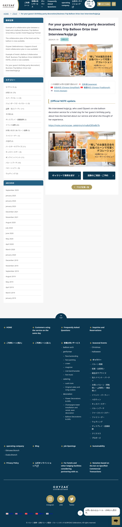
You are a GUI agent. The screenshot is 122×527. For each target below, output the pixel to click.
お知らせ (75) (11, 92)
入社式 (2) (9, 141)
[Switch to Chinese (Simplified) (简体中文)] (65, 87)
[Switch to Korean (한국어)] (59, 90)
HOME (6, 14)
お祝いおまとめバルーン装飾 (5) (18, 130)
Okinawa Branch (12, 450)
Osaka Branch (11, 455)
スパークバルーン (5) (13, 98)
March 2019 (10, 293)
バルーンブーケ (98, 408)
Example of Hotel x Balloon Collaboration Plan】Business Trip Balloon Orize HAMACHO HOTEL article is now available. (23, 57)
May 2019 (9, 282)
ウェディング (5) (12, 173)
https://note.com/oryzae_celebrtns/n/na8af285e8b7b (74, 125)
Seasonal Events (99, 343)
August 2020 (10, 222)
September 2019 (12, 271)
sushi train (69, 383)
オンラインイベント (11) (15, 157)
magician (69, 367)
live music (69, 374)
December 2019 (12, 260)
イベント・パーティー (101, 395)
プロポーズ (96, 438)
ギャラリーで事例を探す (63, 175)
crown (67, 363)
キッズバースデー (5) (13, 152)
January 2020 (11, 255)
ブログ (14, 14)
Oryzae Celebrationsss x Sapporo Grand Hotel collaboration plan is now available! (22, 47)
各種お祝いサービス (72, 343)
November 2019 (12, 266)
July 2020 (9, 228)
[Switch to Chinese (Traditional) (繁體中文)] (95, 87)
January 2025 (11, 195)
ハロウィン (96, 399)
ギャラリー (97, 360)
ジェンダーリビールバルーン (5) (18, 103)
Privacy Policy (12, 463)
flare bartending (71, 356)
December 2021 (12, 212)
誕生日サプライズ (99, 373)
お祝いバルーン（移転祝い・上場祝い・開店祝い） (101, 388)
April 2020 (10, 244)
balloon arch (68, 347)
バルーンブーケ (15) (13, 163)
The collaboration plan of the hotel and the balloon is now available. (22, 39)
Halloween (96, 351)
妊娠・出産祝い (98, 368)
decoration (67, 394)
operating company (15, 446)
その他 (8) (9, 114)
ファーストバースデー (101, 413)
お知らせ (64, 39)
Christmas (96, 347)
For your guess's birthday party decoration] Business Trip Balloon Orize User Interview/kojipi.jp (23, 68)
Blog (37, 446)
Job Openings (70, 446)
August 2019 (10, 276)
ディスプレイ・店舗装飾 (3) (16, 119)
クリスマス (96, 433)
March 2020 (10, 249)
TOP (61, 317)
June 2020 (9, 233)
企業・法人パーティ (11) (15, 109)
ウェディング (97, 421)
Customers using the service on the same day (41, 330)
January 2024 (11, 201)
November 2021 (12, 217)
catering (66, 379)
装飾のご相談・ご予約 (98, 175)
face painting (70, 360)
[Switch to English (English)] (19, 513)
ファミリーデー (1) (13, 136)
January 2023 (11, 206)
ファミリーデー (98, 417)
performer (67, 351)
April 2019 (10, 287)
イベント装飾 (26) (12, 125)
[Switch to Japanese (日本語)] (88, 84)
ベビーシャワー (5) (13, 168)
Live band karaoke (72, 371)
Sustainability (98, 446)
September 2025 (12, 190)
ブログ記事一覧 (82, 187)
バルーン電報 (97, 364)
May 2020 (9, 239)
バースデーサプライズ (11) (16, 146)
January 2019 (11, 298)
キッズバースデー (99, 404)
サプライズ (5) (11, 87)
